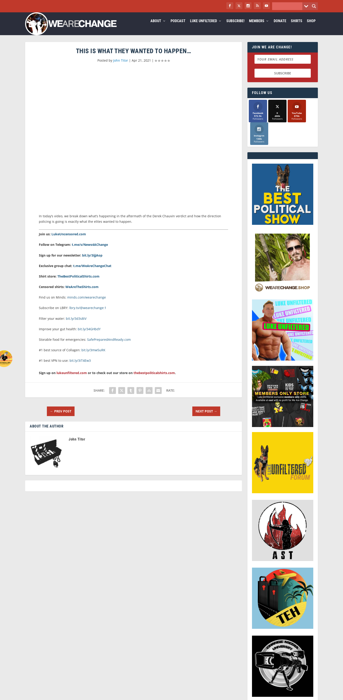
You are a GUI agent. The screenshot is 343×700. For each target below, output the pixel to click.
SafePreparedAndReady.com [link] (109, 345)
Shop (311, 27)
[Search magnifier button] (314, 6)
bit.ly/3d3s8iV (76, 324)
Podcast (178, 27)
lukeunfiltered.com (71, 378)
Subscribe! (235, 27)
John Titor (120, 66)
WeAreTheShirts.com (82, 292)
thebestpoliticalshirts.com (154, 378)
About (155, 27)
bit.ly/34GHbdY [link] (89, 334)
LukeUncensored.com (68, 239)
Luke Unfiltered (203, 27)
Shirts (296, 27)
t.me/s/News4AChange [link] (90, 250)
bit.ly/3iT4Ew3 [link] (80, 366)
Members (256, 27)
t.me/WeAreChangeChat (92, 271)
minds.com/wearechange (86, 303)
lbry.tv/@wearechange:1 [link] (87, 313)
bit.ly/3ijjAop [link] (92, 261)
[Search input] (288, 6)
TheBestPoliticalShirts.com (78, 282)
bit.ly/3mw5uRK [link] (93, 355)
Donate (280, 27)
